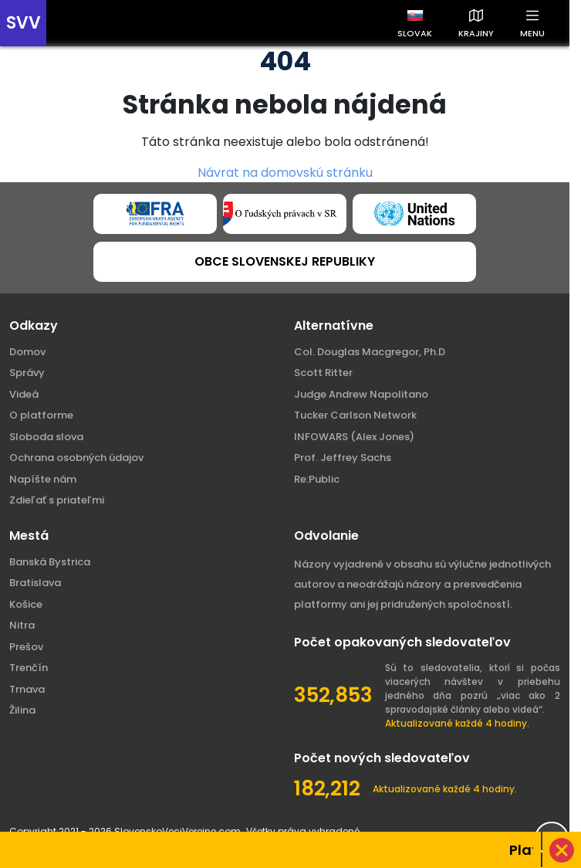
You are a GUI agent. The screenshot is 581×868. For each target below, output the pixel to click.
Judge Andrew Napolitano (361, 394)
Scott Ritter (323, 372)
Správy (27, 372)
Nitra (22, 625)
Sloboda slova (46, 436)
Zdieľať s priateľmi (56, 500)
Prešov (26, 646)
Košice (25, 604)
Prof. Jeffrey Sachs (342, 457)
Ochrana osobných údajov (76, 457)
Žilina (22, 710)
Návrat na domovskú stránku (285, 172)
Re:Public (316, 479)
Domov (27, 351)
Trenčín (28, 667)
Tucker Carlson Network (355, 415)
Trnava (27, 689)
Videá (24, 394)
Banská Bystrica (49, 561)
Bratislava (35, 582)
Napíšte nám (42, 479)
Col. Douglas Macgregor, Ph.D (369, 351)
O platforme (41, 415)
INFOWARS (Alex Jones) (354, 436)
